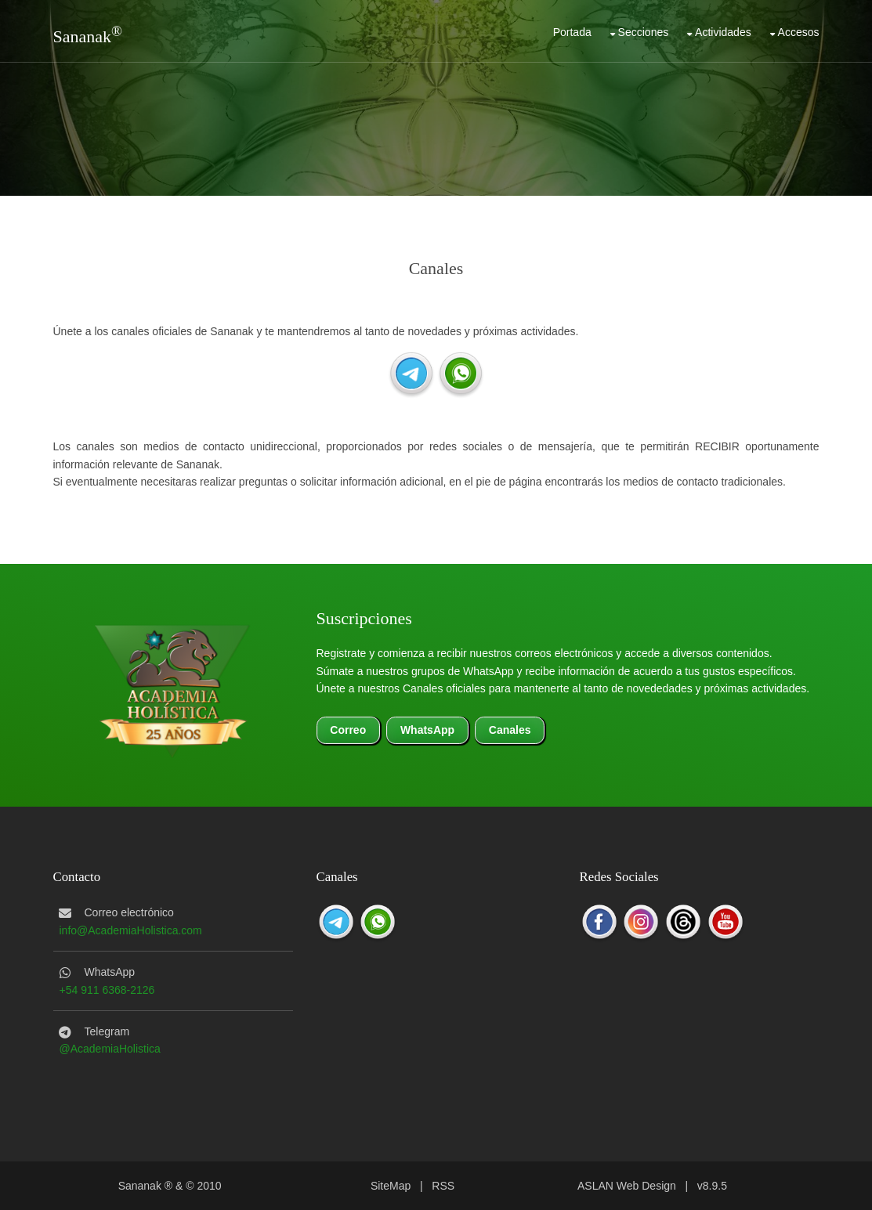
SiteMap (391, 1185)
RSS (443, 1185)
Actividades (723, 32)
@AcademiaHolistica (110, 1048)
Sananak (82, 36)
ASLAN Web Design (626, 1185)
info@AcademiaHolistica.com (131, 930)
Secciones (643, 32)
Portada (572, 32)
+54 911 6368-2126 (107, 990)
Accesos (799, 32)
